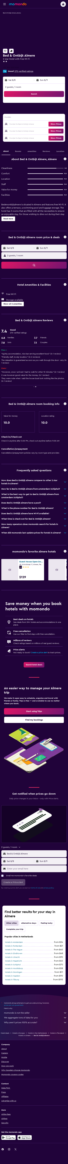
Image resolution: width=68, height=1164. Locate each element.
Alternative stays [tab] (28, 923)
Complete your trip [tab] (14, 929)
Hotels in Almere (24, 1035)
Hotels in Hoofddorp (14, 968)
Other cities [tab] (11, 923)
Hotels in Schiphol (13, 965)
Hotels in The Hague (13, 950)
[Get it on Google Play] (8, 1137)
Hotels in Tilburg (12, 980)
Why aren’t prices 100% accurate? (35, 1022)
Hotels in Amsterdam (14, 942)
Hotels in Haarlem (12, 976)
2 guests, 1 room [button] (13, 87)
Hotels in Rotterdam (13, 946)
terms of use (35, 888)
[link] (34, 664)
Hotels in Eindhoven (13, 953)
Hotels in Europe (18, 1033)
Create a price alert (39, 653)
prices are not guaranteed (13, 1005)
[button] (4, 4)
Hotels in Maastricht (13, 961)
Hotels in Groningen (13, 972)
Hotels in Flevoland (57, 1033)
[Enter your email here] (36, 869)
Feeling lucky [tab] (47, 923)
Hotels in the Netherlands (37, 1033)
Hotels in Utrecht (12, 957)
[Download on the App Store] (24, 1137)
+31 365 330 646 (11, 67)
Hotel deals (5, 1033)
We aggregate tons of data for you (35, 1017)
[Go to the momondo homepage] (17, 4)
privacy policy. (49, 888)
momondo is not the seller (35, 1012)
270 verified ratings (23, 71)
